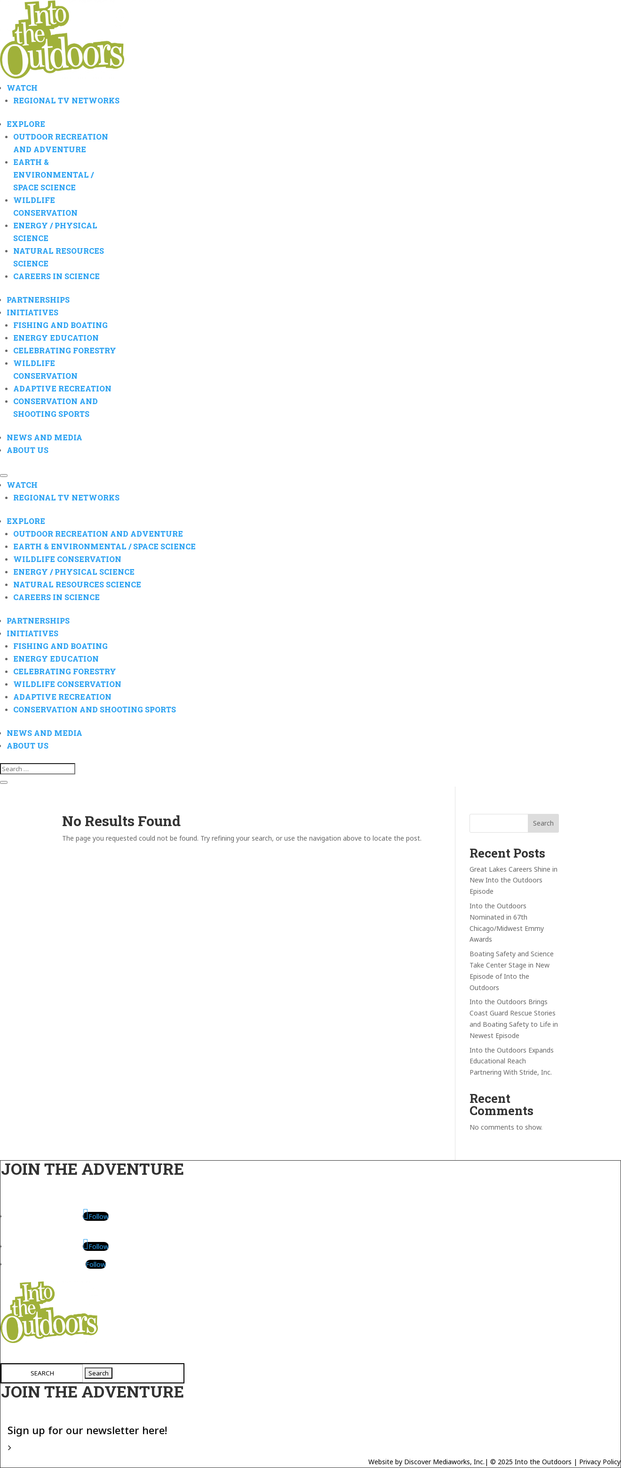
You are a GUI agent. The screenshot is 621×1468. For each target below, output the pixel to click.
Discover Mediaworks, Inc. (444, 1461)
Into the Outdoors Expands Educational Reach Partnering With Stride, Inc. (512, 1061)
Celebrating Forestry (64, 350)
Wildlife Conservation (67, 559)
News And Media (44, 437)
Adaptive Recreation (62, 388)
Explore (26, 124)
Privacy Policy (600, 1461)
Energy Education (56, 338)
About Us (27, 450)
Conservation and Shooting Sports (94, 709)
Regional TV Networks (66, 100)
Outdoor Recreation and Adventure (98, 534)
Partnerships (38, 300)
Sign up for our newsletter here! (87, 1429)
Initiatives (32, 312)
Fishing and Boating (60, 325)
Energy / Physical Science (74, 572)
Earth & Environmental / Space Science (53, 174)
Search (543, 823)
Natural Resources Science (77, 584)
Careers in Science (56, 276)
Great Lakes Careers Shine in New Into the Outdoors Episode (513, 880)
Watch (22, 88)
